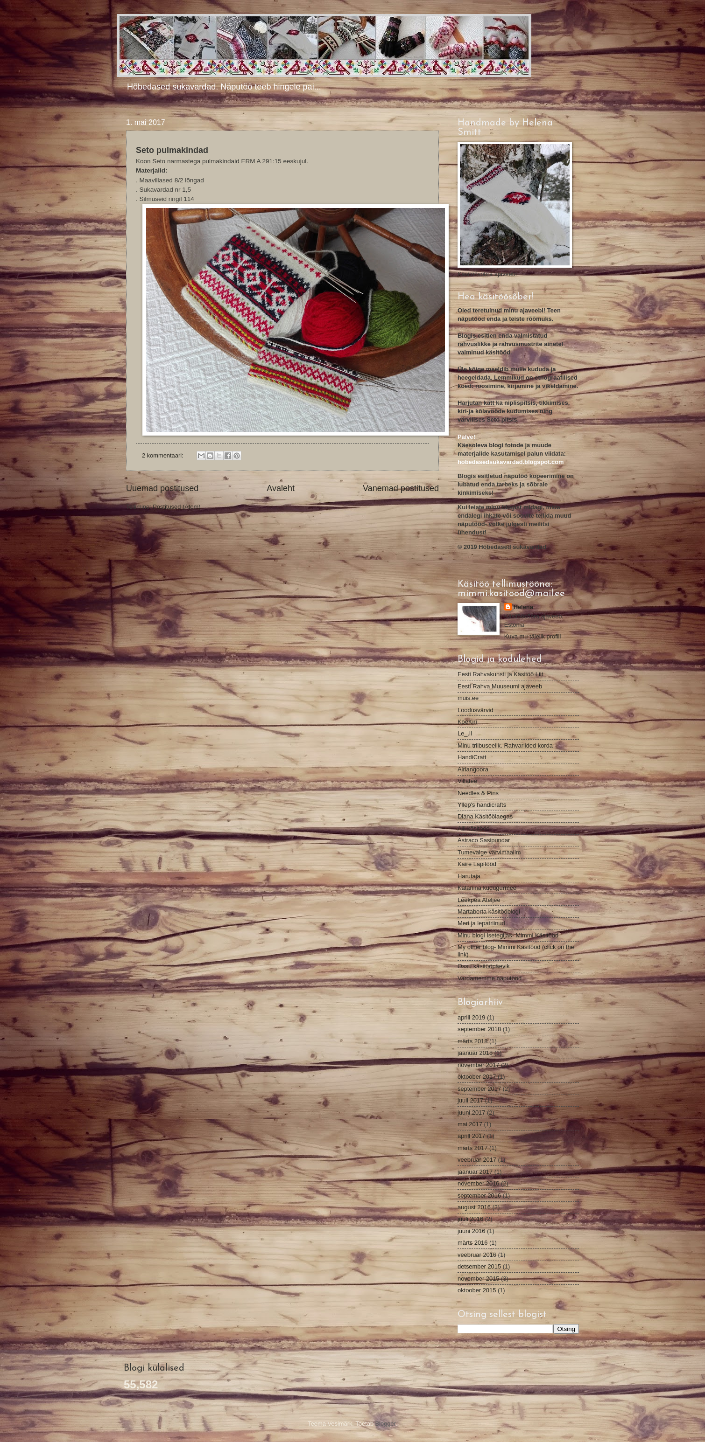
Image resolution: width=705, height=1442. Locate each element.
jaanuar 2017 (475, 1171)
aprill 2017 (471, 1135)
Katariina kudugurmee (487, 887)
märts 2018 (472, 1041)
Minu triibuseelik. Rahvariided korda (505, 745)
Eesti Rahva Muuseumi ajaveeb (500, 686)
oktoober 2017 (477, 1076)
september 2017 (479, 1088)
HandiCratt (472, 757)
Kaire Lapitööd (477, 863)
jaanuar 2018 (475, 1052)
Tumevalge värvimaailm (489, 852)
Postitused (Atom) (176, 506)
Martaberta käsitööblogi (489, 911)
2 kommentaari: (163, 455)
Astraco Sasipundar (484, 840)
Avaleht (281, 488)
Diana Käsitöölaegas (485, 816)
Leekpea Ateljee (479, 899)
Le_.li (465, 733)
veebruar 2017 (477, 1159)
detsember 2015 (479, 1266)
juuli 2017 (470, 1100)
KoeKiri (467, 721)
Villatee (467, 780)
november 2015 (478, 1278)
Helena (523, 606)
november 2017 (478, 1064)
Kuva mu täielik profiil (532, 636)
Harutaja (469, 876)
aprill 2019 (471, 1017)
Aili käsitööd (474, 828)
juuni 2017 (471, 1112)
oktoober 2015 (477, 1290)
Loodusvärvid (476, 710)
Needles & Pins (478, 793)
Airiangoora (473, 769)
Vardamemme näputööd (490, 978)
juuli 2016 (470, 1218)
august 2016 (474, 1207)
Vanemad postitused (401, 488)
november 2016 (478, 1183)
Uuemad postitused (162, 488)
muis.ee (468, 697)
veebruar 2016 (477, 1254)
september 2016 (479, 1195)
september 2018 (479, 1029)
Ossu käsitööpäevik (484, 966)
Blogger (385, 1423)
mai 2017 (470, 1124)
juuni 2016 (471, 1230)
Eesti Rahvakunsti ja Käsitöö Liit (500, 674)
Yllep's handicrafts (482, 804)
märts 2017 (472, 1147)
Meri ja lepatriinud (481, 923)
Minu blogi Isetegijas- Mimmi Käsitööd (508, 935)
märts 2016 (472, 1242)
